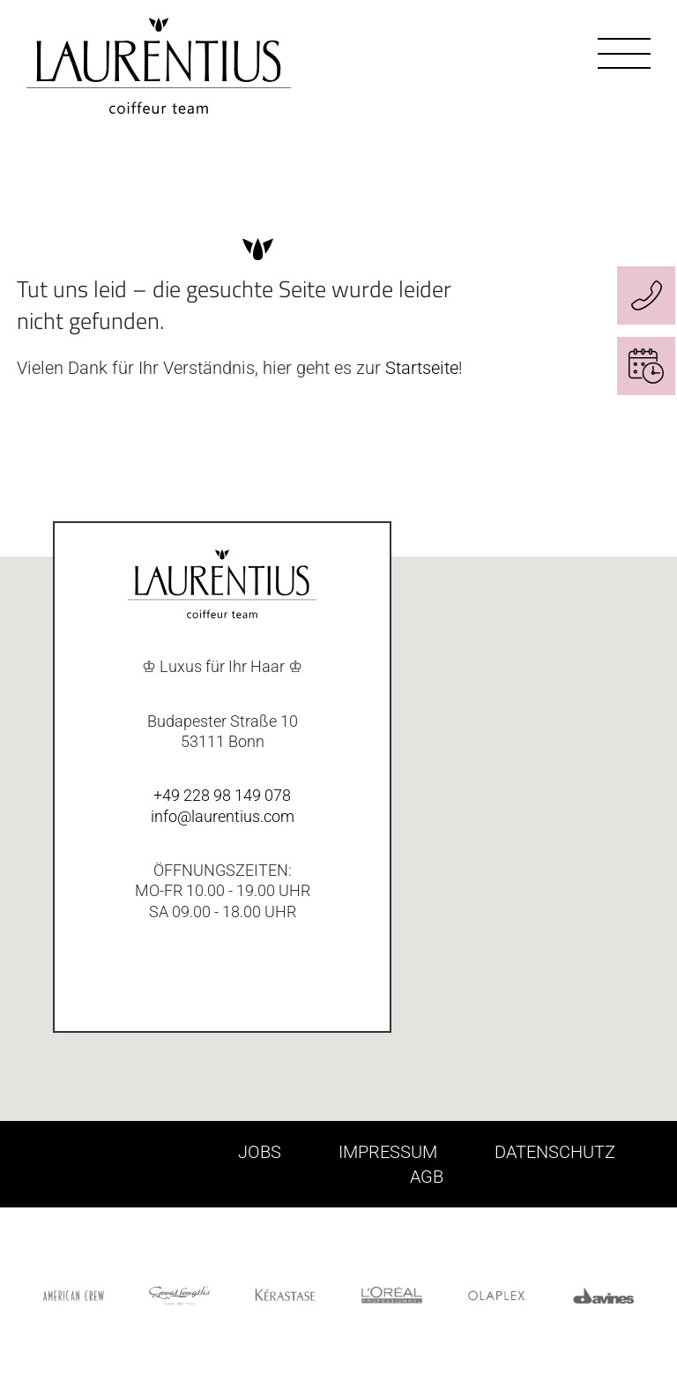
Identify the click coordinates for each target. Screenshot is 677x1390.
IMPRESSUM (387, 1151)
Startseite (421, 367)
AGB (426, 1176)
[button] (625, 860)
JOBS (259, 1151)
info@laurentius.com (222, 816)
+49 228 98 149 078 (222, 795)
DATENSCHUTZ (555, 1151)
